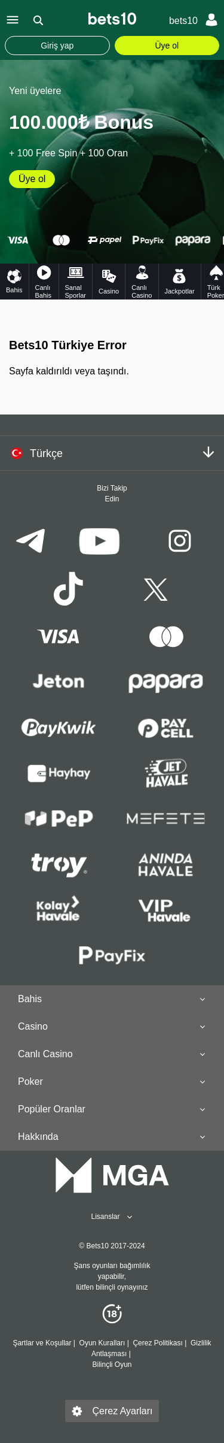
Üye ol (167, 45)
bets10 (183, 21)
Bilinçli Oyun (111, 1364)
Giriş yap (57, 45)
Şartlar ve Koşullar (42, 1343)
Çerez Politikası (158, 1343)
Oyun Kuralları (102, 1343)
